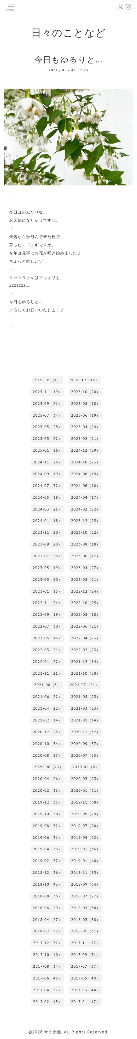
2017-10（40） (47, 954)
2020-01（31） (85, 790)
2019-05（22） (85, 837)
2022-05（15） (47, 638)
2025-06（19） (85, 415)
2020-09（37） (85, 743)
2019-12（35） (47, 802)
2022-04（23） (85, 638)
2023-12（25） (85, 520)
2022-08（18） (85, 614)
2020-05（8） (85, 767)
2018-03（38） (85, 919)
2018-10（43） (47, 884)
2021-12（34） (85, 661)
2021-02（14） (47, 720)
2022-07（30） (47, 626)
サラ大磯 (52, 1032)
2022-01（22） (47, 661)
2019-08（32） (47, 825)
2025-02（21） (85, 438)
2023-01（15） (47, 591)
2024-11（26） (47, 462)
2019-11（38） (85, 802)
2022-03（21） (47, 650)
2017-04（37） (47, 990)
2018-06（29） (47, 908)
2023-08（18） (85, 544)
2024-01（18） (47, 520)
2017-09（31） (85, 954)
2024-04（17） (85, 497)
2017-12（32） (47, 943)
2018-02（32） (47, 931)
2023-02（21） (85, 579)
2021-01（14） (85, 720)
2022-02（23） (85, 650)
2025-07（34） (47, 415)
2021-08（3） (47, 685)
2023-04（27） (85, 567)
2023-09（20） (47, 544)
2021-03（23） (85, 708)
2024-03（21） (47, 509)
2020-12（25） (47, 732)
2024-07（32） (47, 485)
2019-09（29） (85, 814)
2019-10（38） (47, 814)
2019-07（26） (85, 825)
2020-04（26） (47, 778)
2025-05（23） (47, 426)
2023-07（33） (47, 556)
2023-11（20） (47, 532)
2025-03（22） (47, 438)
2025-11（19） (47, 392)
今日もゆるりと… (68, 59)
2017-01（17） (85, 1001)
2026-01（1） (47, 380)
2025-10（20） (85, 392)
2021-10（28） (85, 673)
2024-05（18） (47, 497)
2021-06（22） (47, 696)
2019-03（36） (85, 849)
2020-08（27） (47, 755)
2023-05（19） (47, 567)
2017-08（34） (47, 966)
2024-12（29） (85, 450)
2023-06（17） (85, 556)
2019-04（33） (47, 849)
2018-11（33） (85, 872)
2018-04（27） (47, 919)
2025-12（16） (84, 380)
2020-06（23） (48, 767)
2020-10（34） (47, 743)
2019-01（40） (85, 860)
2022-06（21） (85, 626)
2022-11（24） (47, 602)
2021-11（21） (47, 673)
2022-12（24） (85, 591)
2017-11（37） (85, 943)
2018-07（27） (85, 896)
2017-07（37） (85, 966)
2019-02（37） (47, 860)
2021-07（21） (84, 685)
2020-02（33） (47, 790)
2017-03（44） (85, 990)
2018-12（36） (47, 872)
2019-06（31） (47, 837)
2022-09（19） (47, 614)
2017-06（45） (47, 978)
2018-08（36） (47, 896)
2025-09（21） (47, 403)
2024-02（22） (85, 509)
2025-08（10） (85, 403)
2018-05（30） (85, 908)
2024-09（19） (47, 474)
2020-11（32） (85, 732)
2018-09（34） (85, 884)
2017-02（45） (47, 1001)
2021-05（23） (85, 696)
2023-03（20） (47, 579)
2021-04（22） (47, 708)
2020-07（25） (85, 755)
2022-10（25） (85, 602)
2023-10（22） (85, 532)
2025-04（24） (85, 426)
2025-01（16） (47, 450)
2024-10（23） (85, 462)
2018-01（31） (85, 931)
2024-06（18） (85, 485)
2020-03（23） (85, 778)
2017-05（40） (85, 978)
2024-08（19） (85, 474)
